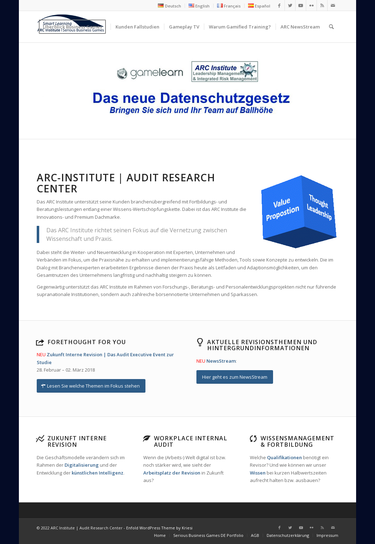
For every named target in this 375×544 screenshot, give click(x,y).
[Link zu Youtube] (301, 5)
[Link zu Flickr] (311, 5)
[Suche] (331, 26)
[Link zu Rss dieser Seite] (322, 5)
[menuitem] (169, 6)
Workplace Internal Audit (190, 441)
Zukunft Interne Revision (77, 441)
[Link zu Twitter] (290, 5)
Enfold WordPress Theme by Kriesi (159, 527)
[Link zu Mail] (333, 5)
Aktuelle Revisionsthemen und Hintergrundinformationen (262, 345)
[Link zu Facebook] (279, 5)
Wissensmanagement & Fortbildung (297, 441)
